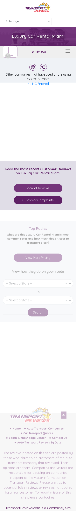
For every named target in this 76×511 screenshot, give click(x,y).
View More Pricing (38, 264)
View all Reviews (38, 188)
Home (17, 435)
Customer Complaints (38, 200)
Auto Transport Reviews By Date (39, 449)
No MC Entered (38, 84)
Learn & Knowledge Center (27, 444)
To (38, 298)
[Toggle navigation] (68, 51)
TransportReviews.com (22, 508)
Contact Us (59, 444)
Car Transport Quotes (38, 440)
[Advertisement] (38, 122)
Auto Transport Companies (45, 435)
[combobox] (27, 21)
